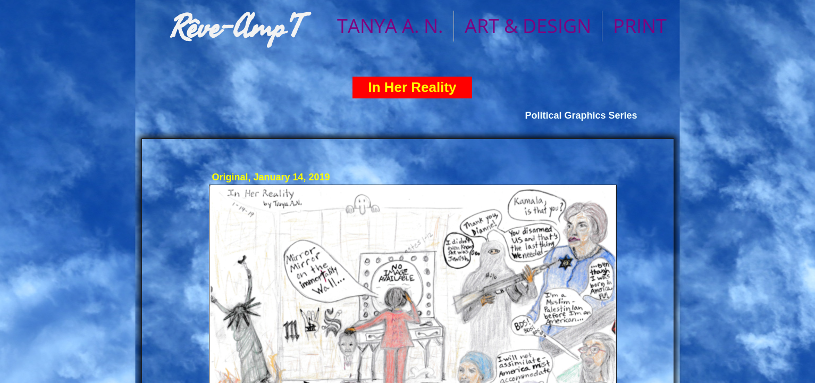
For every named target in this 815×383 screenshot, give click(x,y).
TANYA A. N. (390, 26)
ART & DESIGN (528, 26)
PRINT (640, 26)
